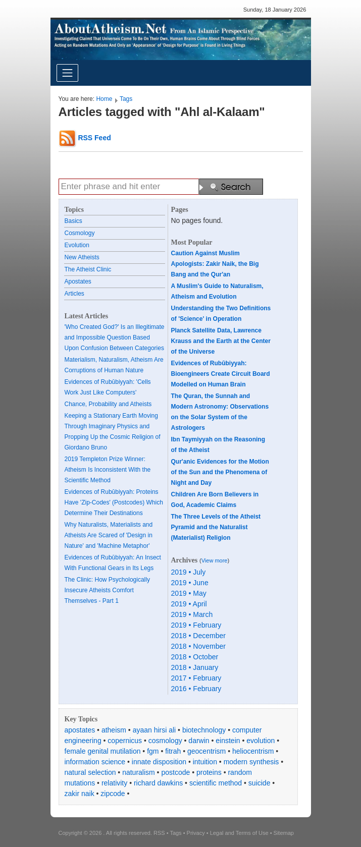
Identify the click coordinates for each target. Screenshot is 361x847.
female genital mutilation (103, 751)
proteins (209, 772)
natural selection (90, 772)
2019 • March (192, 614)
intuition (205, 762)
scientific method (215, 783)
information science (95, 762)
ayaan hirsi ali (154, 730)
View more (214, 560)
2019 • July (188, 572)
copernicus (125, 741)
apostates (80, 730)
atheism (113, 730)
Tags (126, 98)
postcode (175, 772)
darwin (198, 741)
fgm (153, 751)
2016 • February (196, 689)
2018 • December (198, 636)
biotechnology (204, 730)
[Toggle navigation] (67, 73)
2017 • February (196, 678)
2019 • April (189, 604)
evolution (260, 741)
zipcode (112, 793)
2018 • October (195, 657)
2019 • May (189, 593)
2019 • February (196, 625)
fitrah (173, 751)
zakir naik (79, 793)
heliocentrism (253, 751)
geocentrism (206, 751)
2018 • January (195, 667)
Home (104, 98)
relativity (114, 783)
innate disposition (159, 762)
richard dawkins (158, 783)
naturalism (138, 772)
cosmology (165, 741)
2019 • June (190, 583)
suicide (259, 783)
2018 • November (198, 646)
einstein (228, 741)
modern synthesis (251, 762)
